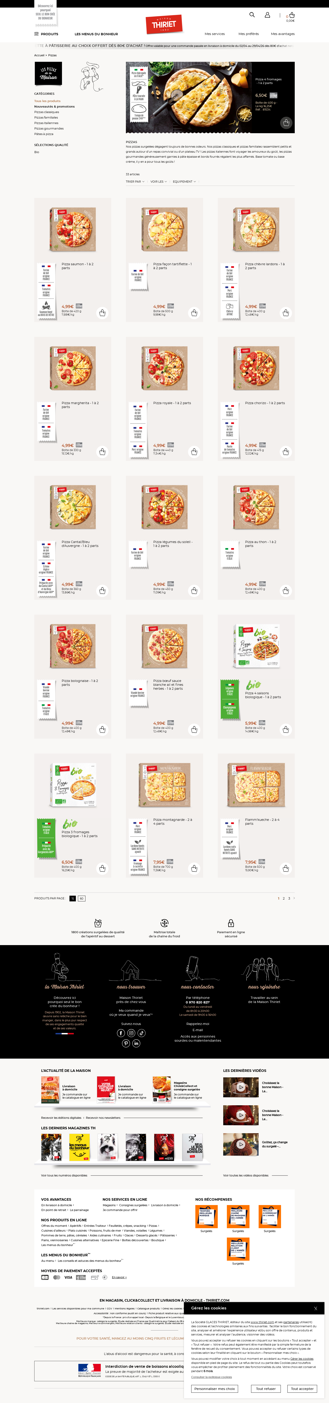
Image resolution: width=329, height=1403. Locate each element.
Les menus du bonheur (96, 34)
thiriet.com (43, 1308)
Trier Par (133, 181)
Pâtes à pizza (43, 134)
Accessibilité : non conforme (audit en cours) (120, 1313)
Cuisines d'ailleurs (53, 1230)
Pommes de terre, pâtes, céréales (64, 1235)
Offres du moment (54, 1225)
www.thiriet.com (262, 1322)
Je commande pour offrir (120, 1210)
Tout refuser (266, 1389)
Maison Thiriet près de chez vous (131, 1000)
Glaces (129, 1235)
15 (73, 898)
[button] (267, 15)
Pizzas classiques (46, 112)
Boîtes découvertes (135, 1240)
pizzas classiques (224, 146)
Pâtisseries (167, 1235)
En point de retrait (53, 1210)
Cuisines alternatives (85, 1240)
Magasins (109, 1205)
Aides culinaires (100, 1235)
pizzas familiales (251, 146)
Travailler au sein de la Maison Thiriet (264, 1000)
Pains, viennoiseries (54, 1240)
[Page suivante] (293, 898)
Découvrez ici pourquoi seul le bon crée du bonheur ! (65, 1002)
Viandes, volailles (135, 1230)
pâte (183, 156)
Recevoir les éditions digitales (61, 1117)
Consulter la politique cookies (211, 1377)
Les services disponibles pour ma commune (78, 1308)
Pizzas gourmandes (49, 128)
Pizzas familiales (46, 117)
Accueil (39, 55)
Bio (36, 152)
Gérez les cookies (172, 1308)
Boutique (157, 1240)
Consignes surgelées (133, 1205)
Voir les (157, 181)
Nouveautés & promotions (54, 106)
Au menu (47, 1260)
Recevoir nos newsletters (103, 1117)
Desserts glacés (146, 1235)
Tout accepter (302, 1389)
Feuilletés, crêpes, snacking (127, 1225)
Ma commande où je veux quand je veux (131, 1013)
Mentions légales (125, 1308)
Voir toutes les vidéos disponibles (245, 1175)
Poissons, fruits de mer (105, 1230)
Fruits (118, 1235)
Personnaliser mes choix (214, 1389)
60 (81, 898)
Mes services (215, 34)
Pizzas (52, 55)
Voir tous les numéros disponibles (64, 1175)
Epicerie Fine (110, 1240)
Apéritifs (75, 1225)
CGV (109, 1308)
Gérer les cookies (301, 1358)
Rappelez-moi (197, 1024)
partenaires (291, 1322)
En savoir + (119, 1277)
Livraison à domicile (164, 1205)
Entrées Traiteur (95, 1225)
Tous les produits (47, 101)
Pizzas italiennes (46, 123)
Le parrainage (79, 1210)
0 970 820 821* (198, 1002)
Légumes (156, 1230)
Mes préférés (249, 34)
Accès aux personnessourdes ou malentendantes (198, 1039)
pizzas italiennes (218, 151)
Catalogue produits (148, 1308)
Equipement (182, 181)
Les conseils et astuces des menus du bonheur (90, 1260)
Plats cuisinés (77, 1230)
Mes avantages (283, 34)
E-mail (198, 1030)
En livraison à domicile (56, 1205)
